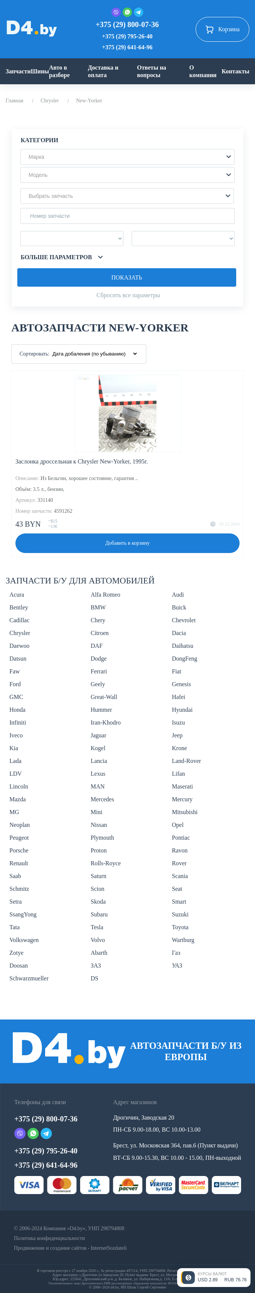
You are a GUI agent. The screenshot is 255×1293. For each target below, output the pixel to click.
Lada (15, 761)
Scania (180, 876)
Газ (176, 953)
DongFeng (184, 658)
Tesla (97, 927)
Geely (98, 684)
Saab (15, 876)
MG (14, 812)
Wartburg (183, 940)
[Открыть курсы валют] (213, 1277)
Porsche (19, 850)
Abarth (99, 953)
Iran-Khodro (106, 722)
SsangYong (22, 914)
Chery (98, 620)
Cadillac (19, 620)
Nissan (99, 825)
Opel (178, 825)
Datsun (17, 658)
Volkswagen (24, 940)
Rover (179, 863)
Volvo (98, 940)
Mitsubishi (184, 812)
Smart (179, 901)
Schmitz (19, 889)
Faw (14, 671)
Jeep (177, 735)
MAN (98, 786)
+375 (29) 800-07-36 (127, 24)
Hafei (178, 697)
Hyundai (182, 710)
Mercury (182, 799)
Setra (15, 901)
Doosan (18, 965)
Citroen (100, 633)
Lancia (99, 761)
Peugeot (19, 837)
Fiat (176, 671)
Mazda (17, 799)
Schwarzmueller (29, 978)
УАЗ (177, 965)
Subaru (99, 914)
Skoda (98, 901)
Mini (96, 812)
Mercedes (102, 799)
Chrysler (50, 100)
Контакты (235, 71)
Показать (126, 277)
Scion (97, 889)
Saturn (98, 876)
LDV (15, 773)
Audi (178, 594)
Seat (177, 889)
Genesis (181, 684)
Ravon (180, 850)
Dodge (99, 658)
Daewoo (19, 646)
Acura (16, 594)
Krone (179, 748)
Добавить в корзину (127, 543)
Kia (13, 748)
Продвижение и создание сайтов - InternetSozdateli (70, 1248)
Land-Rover (186, 761)
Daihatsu (182, 646)
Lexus (98, 773)
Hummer (101, 710)
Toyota (180, 927)
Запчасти (18, 71)
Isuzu (178, 722)
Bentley (18, 607)
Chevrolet (184, 620)
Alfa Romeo (105, 594)
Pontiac (181, 837)
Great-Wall (104, 697)
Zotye (16, 953)
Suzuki (180, 914)
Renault (18, 863)
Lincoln (18, 786)
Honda (17, 710)
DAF (97, 646)
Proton (99, 850)
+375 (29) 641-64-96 (127, 47)
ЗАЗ (96, 965)
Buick (179, 607)
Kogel (98, 748)
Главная (14, 100)
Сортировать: (34, 354)
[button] (127, 157)
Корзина (222, 29)
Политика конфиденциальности (49, 1238)
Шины (40, 71)
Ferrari (99, 671)
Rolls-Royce (106, 863)
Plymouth (102, 837)
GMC (16, 697)
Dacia (179, 633)
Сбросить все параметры (128, 295)
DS (94, 978)
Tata (14, 927)
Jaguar (98, 735)
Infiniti (17, 722)
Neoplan (19, 825)
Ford (15, 684)
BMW (98, 607)
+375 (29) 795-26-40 (127, 36)
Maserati (182, 786)
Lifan (178, 773)
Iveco (16, 735)
